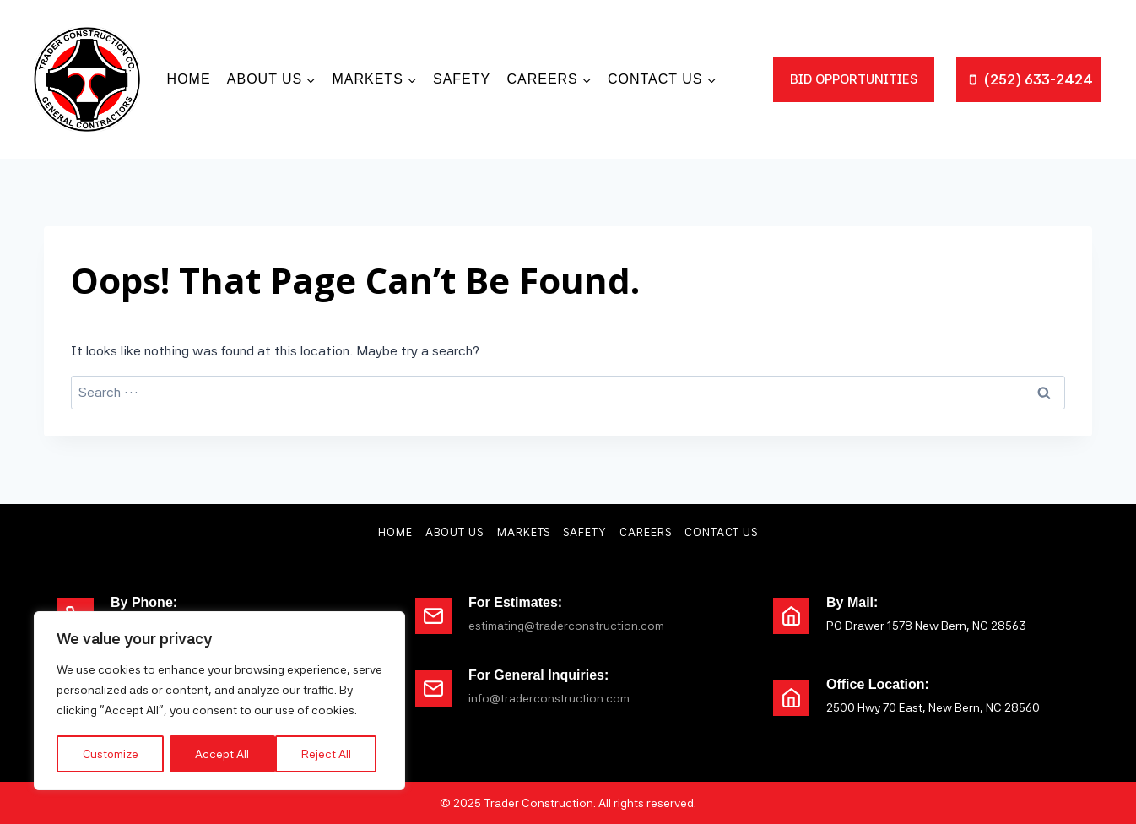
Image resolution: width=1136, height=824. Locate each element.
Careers (645, 532)
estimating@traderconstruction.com (566, 625)
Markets (523, 532)
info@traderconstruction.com (549, 698)
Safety (461, 79)
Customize (111, 754)
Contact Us (721, 532)
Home (189, 79)
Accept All (330, 754)
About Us (454, 532)
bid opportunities (853, 79)
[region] (219, 701)
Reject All (221, 754)
